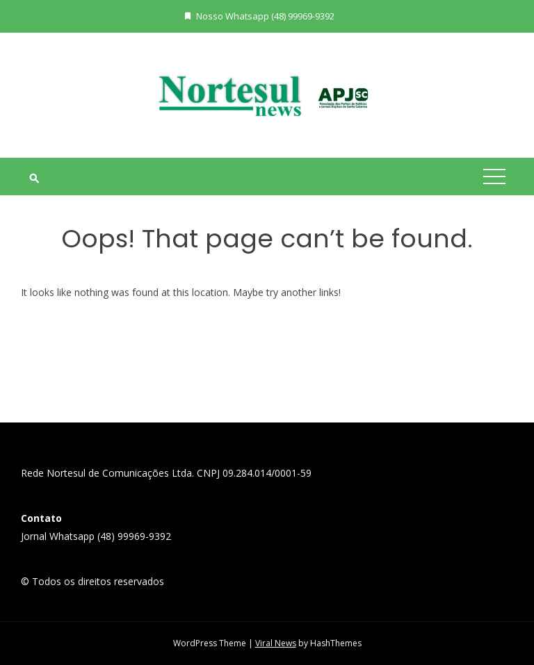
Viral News (275, 643)
